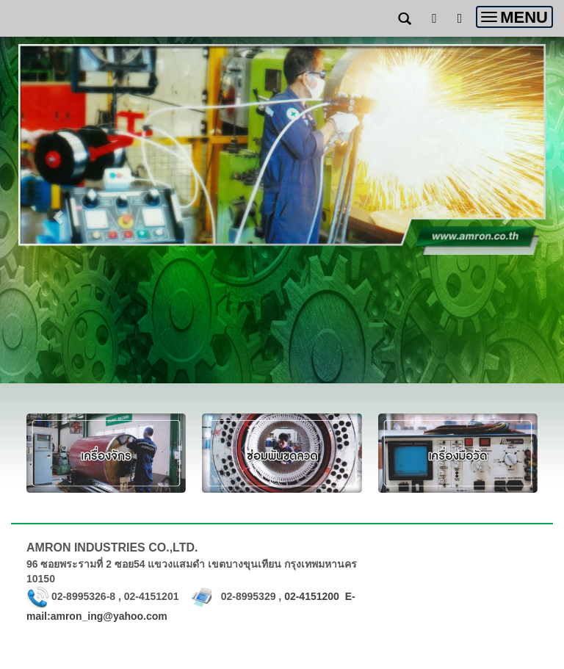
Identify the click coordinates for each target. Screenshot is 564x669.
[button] (58, 210)
